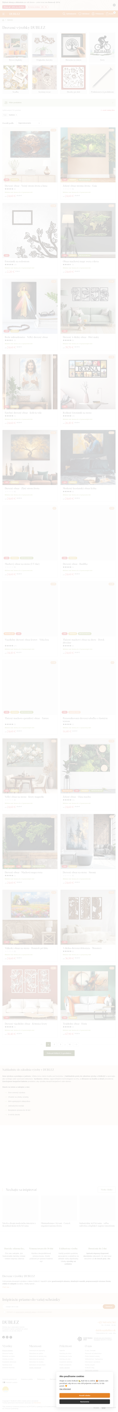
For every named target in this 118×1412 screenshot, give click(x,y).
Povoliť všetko (71, 1402)
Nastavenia (97, 1402)
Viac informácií (65, 1395)
